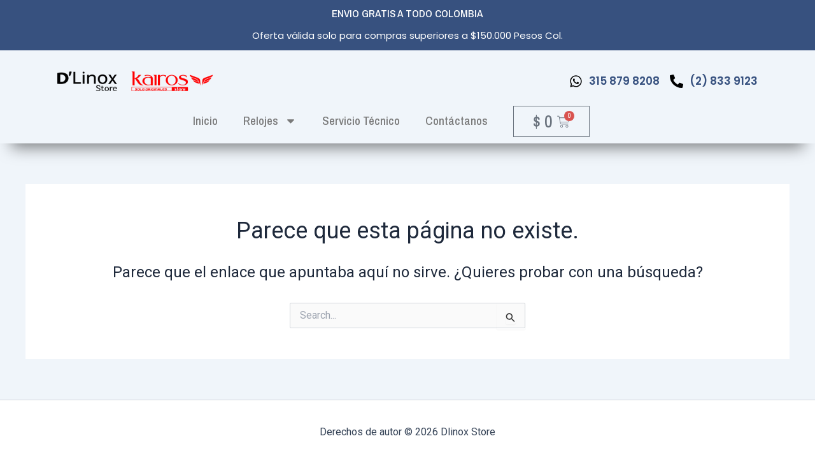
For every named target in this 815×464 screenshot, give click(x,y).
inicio (205, 120)
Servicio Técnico (361, 120)
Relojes (270, 120)
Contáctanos (456, 120)
